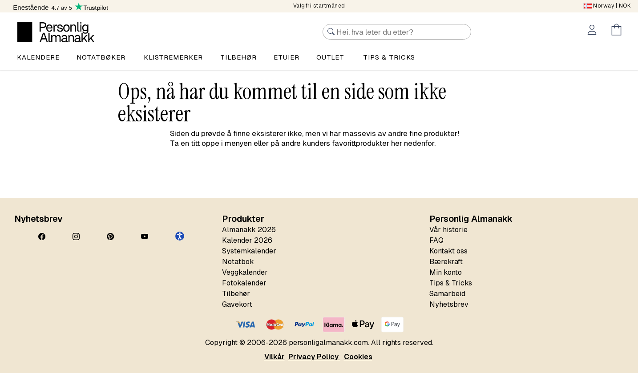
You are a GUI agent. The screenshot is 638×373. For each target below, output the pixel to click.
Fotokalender (244, 283)
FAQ (436, 240)
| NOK (607, 5)
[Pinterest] (110, 237)
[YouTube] (144, 237)
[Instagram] (76, 237)
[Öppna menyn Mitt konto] (593, 31)
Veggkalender (245, 272)
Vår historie (448, 229)
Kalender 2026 (247, 240)
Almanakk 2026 (249, 229)
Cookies (358, 356)
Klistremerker (173, 57)
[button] (179, 236)
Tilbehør (238, 57)
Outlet (330, 57)
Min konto (445, 272)
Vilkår (274, 356)
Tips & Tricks (450, 283)
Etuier (286, 57)
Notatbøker (101, 57)
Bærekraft (446, 261)
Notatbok (238, 261)
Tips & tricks (389, 57)
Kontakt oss (448, 251)
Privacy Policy (314, 356)
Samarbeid (447, 293)
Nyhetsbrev (448, 304)
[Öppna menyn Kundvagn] (618, 31)
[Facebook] (41, 237)
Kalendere (38, 57)
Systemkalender (249, 251)
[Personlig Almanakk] (56, 32)
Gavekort (237, 304)
